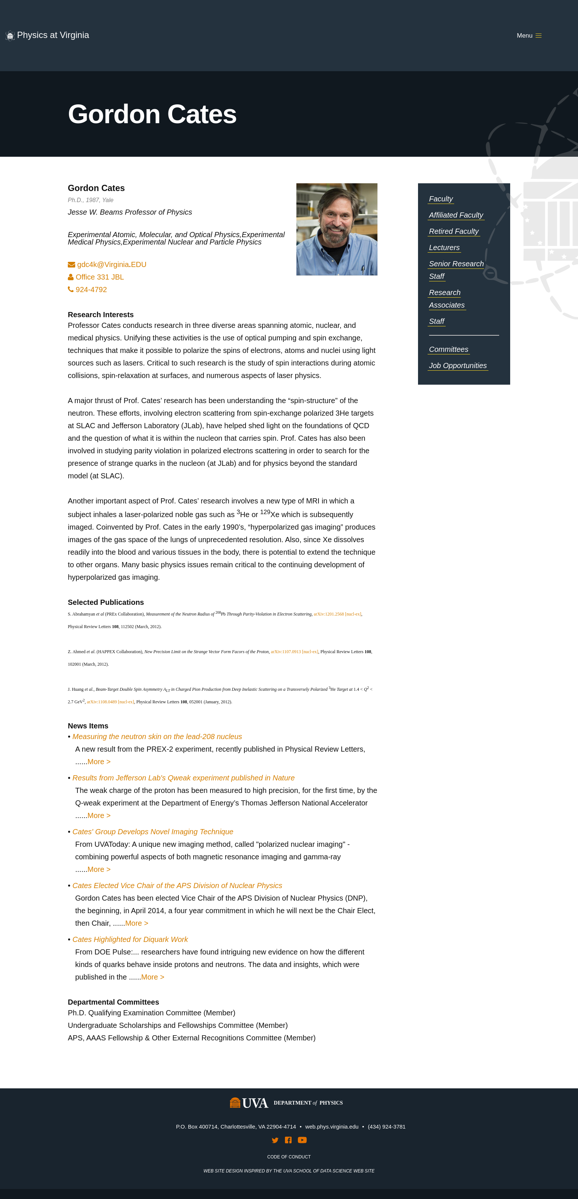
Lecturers (444, 247)
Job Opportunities (458, 365)
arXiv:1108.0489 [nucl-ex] (110, 701)
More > (99, 762)
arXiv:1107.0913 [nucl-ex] (294, 651)
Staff (436, 321)
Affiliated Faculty (456, 215)
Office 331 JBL (96, 277)
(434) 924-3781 (387, 1126)
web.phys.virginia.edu (331, 1126)
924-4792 (87, 289)
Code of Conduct (289, 1157)
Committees (449, 349)
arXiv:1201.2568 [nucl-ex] (337, 614)
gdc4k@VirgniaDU (112, 264)
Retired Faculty (454, 231)
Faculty (441, 199)
